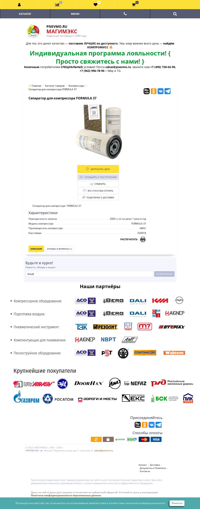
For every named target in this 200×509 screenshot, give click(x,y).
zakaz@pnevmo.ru (103, 450)
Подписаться (164, 273)
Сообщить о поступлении (98, 177)
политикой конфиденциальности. (145, 503)
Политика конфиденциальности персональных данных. (66, 495)
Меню (75, 14)
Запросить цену (98, 169)
